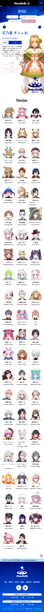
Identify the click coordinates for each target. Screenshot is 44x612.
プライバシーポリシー (9, 609)
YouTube (13, 597)
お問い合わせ (28, 609)
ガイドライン (20, 609)
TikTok (29, 597)
